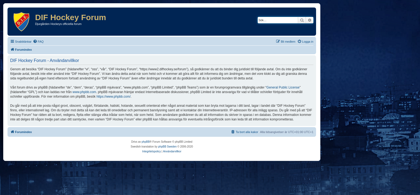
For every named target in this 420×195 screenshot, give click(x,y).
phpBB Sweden (167, 146)
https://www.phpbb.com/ (113, 96)
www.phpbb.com (84, 92)
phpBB (146, 141)
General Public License (283, 87)
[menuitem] (38, 41)
